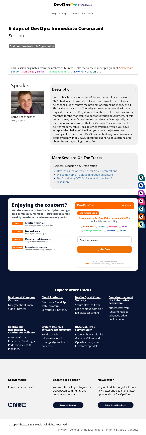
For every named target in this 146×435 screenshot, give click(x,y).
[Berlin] (141, 194)
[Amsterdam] (141, 217)
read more (63, 182)
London (15, 71)
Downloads (73, 13)
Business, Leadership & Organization (32, 46)
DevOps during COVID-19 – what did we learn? (84, 178)
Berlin (40, 71)
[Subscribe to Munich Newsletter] (118, 231)
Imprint (110, 429)
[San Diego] (141, 202)
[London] (141, 210)
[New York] (141, 186)
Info (83, 13)
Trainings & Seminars (59, 71)
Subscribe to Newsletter (115, 405)
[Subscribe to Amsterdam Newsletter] (81, 227)
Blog (64, 13)
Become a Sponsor (68, 405)
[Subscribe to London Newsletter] (96, 227)
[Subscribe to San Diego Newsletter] (107, 227)
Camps (90, 13)
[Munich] (141, 178)
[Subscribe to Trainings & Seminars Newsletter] (82, 231)
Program (56, 13)
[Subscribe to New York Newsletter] (105, 231)
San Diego (28, 71)
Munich (94, 71)
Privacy (62, 429)
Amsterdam (126, 68)
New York (80, 71)
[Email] (104, 239)
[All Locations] (141, 224)
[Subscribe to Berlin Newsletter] (120, 227)
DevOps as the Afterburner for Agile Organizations (87, 171)
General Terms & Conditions (86, 429)
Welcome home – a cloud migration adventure (85, 174)
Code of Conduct (128, 429)
